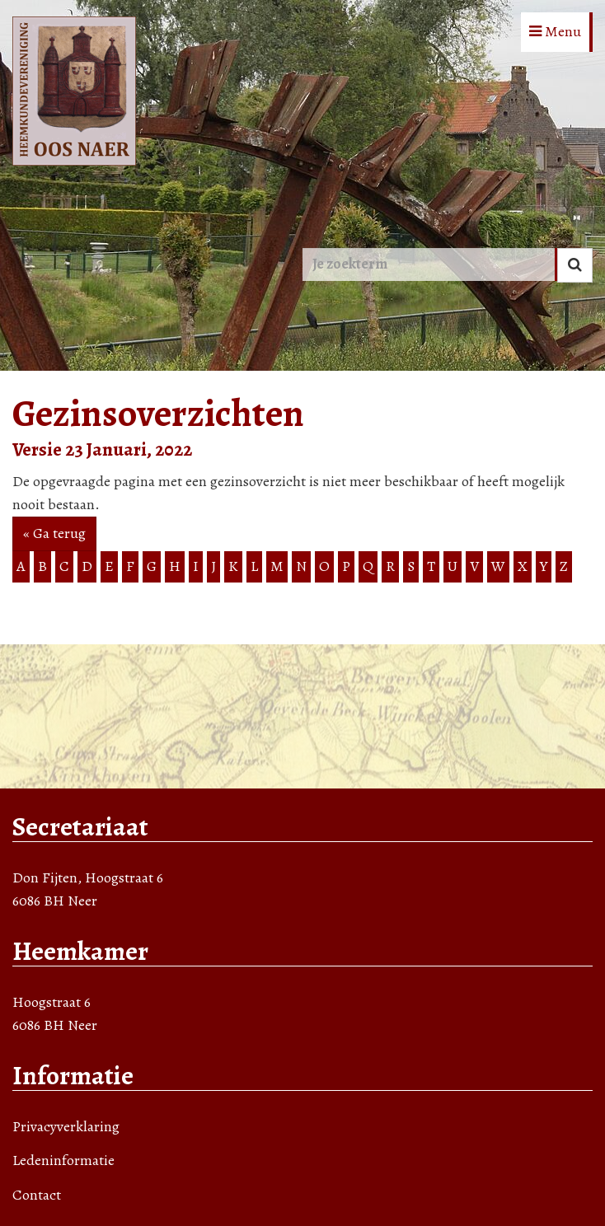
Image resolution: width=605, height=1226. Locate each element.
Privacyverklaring (66, 1126)
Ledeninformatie (63, 1160)
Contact (36, 1195)
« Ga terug (54, 533)
